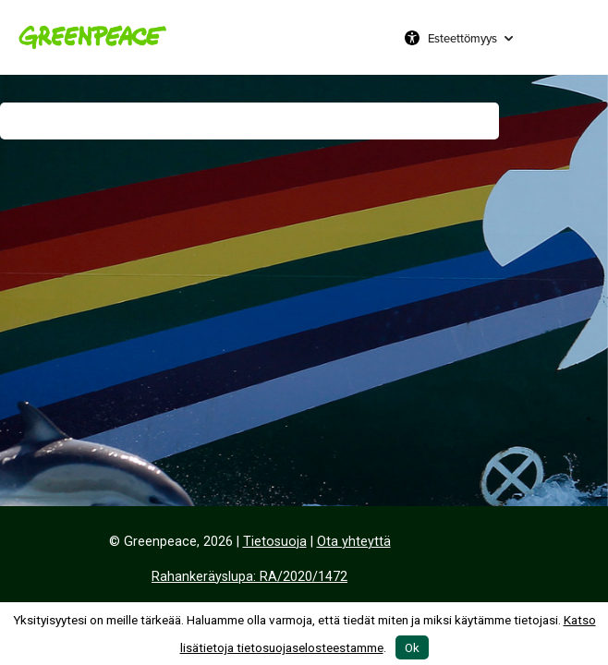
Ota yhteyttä (354, 542)
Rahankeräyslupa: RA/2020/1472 (249, 577)
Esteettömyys (462, 38)
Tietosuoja (275, 542)
